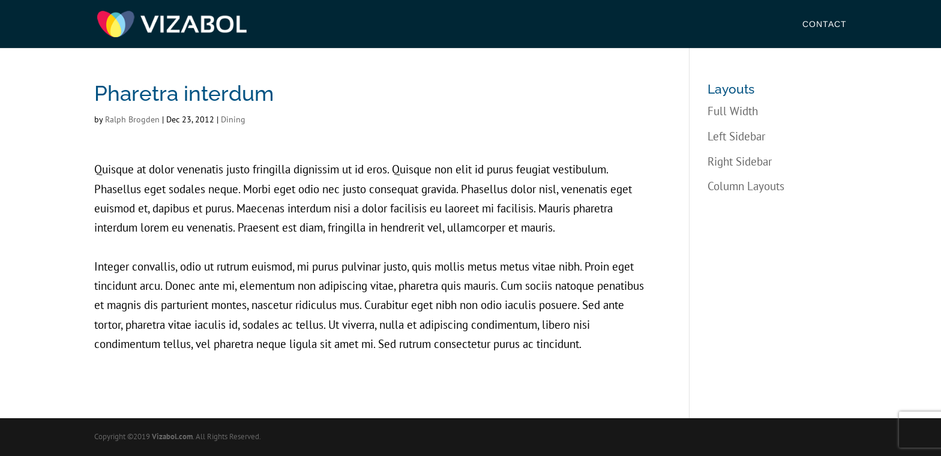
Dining (233, 119)
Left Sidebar (736, 136)
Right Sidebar (740, 161)
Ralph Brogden (132, 119)
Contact (824, 24)
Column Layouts (746, 186)
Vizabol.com (172, 436)
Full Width (733, 111)
